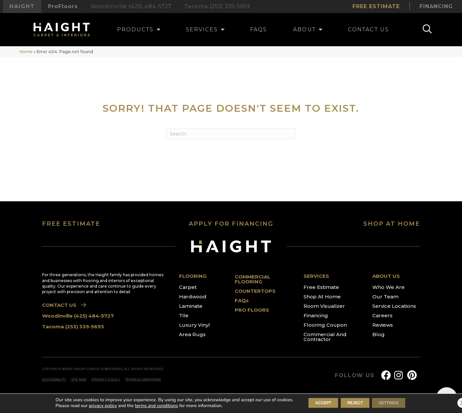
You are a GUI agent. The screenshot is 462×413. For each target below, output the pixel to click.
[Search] (231, 133)
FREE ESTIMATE (71, 223)
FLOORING (193, 276)
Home (26, 51)
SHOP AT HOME (391, 223)
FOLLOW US (354, 375)
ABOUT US (386, 276)
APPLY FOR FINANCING (231, 223)
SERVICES (316, 276)
